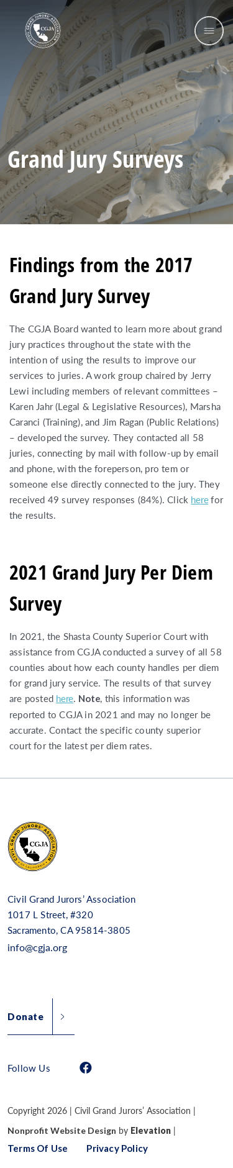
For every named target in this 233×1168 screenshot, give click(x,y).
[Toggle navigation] (209, 30)
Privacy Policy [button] (117, 1148)
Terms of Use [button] (37, 1148)
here (199, 499)
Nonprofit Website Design (61, 1130)
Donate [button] (25, 1016)
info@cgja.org (37, 947)
